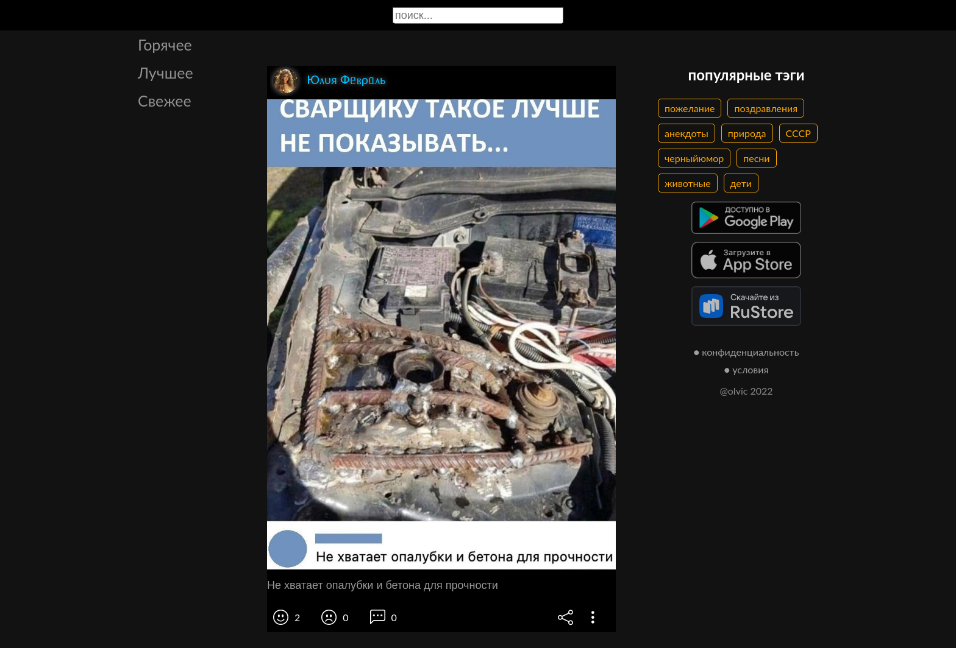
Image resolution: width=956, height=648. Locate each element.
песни (756, 158)
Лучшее (165, 72)
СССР (798, 133)
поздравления (765, 108)
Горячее (165, 44)
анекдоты (686, 133)
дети (741, 183)
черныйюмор (694, 158)
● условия (746, 369)
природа (747, 133)
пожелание (690, 108)
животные (688, 183)
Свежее (164, 100)
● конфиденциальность (746, 351)
